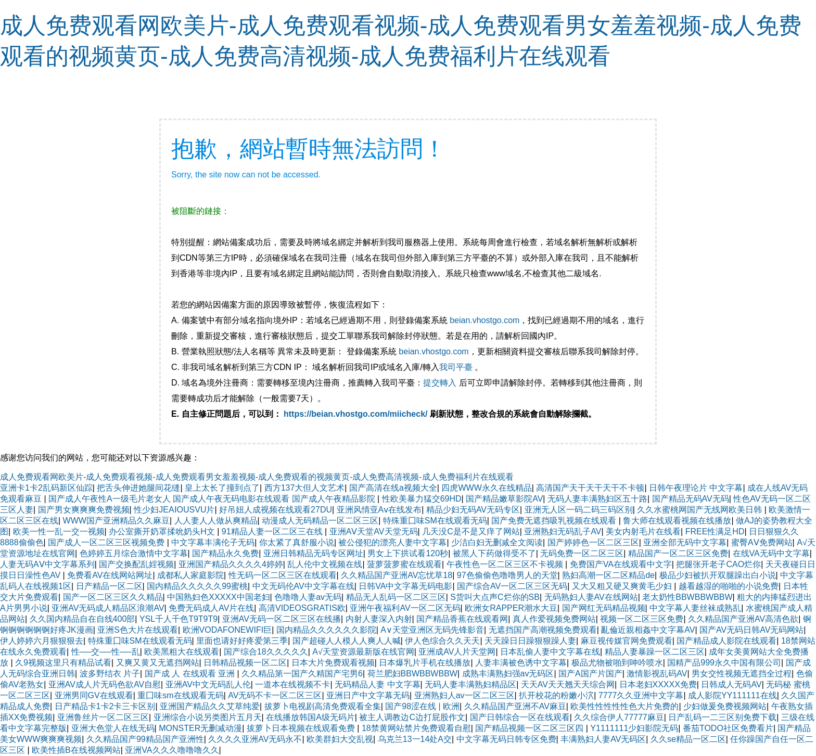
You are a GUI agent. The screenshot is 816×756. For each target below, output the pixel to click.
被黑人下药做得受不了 (494, 553)
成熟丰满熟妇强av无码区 (508, 673)
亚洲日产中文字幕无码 (368, 695)
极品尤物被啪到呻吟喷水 (617, 662)
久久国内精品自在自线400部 (82, 618)
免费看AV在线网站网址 (109, 575)
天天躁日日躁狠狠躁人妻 (530, 640)
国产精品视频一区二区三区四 (530, 728)
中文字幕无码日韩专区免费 (506, 739)
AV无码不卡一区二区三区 (275, 695)
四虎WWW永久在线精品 (486, 487)
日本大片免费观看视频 (333, 662)
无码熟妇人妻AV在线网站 (591, 597)
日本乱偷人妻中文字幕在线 (550, 651)
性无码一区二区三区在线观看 (282, 575)
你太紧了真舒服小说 (296, 542)
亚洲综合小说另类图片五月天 (208, 717)
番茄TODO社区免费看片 (728, 728)
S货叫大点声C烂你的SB (495, 597)
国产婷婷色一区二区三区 (593, 542)
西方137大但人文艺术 (304, 487)
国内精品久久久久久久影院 (326, 629)
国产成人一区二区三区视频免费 (107, 542)
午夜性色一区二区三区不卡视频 (506, 564)
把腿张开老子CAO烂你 (718, 564)
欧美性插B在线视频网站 (76, 750)
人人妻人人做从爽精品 (216, 520)
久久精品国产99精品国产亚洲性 (145, 739)
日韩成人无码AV (731, 684)
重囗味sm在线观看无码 (180, 695)
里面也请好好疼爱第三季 (242, 640)
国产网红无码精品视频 (603, 608)
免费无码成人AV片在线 (211, 608)
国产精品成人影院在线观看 (726, 640)
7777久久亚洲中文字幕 (641, 695)
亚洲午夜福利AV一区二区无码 (405, 608)
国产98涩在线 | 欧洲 (422, 706)
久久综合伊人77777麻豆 (619, 717)
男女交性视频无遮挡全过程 (742, 673)
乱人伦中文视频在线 (324, 564)
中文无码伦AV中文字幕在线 (303, 586)
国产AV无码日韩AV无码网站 (751, 629)
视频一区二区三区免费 (641, 618)
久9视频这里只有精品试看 (63, 662)
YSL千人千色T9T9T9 (178, 618)
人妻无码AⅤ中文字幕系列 (47, 564)
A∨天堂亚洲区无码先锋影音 (432, 629)
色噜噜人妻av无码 (307, 597)
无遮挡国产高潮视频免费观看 (543, 629)
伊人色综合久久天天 (442, 640)
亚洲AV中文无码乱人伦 (208, 684)
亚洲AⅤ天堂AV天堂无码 (373, 531)
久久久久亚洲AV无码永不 (255, 739)
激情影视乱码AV (657, 673)
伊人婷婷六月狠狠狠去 (41, 640)
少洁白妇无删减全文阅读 (497, 542)
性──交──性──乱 (105, 651)
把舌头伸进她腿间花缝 (138, 487)
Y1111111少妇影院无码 (634, 728)
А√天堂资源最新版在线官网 (363, 651)
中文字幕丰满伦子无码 (212, 542)
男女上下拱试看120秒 (407, 553)
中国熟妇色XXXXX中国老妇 (218, 597)
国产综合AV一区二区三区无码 (512, 586)
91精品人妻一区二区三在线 (273, 531)
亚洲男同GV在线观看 (94, 695)
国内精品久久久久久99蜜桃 (197, 586)
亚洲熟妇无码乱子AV (562, 531)
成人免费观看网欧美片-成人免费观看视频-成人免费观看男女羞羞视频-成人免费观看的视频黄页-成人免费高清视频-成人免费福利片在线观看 (257, 476)
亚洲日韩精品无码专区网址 (313, 553)
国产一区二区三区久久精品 (113, 597)
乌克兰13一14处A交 (415, 739)
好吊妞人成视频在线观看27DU (275, 509)
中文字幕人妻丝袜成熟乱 (695, 608)
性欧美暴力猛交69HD (422, 498)
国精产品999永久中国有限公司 (724, 662)
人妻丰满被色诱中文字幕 (521, 662)
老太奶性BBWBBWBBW (687, 597)
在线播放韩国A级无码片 (310, 717)
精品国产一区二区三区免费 (678, 553)
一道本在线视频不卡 (292, 684)
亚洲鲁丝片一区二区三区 (103, 717)
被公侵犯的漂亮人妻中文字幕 (392, 542)
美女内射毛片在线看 (643, 531)
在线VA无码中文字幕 (771, 553)
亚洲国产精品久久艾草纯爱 (210, 706)
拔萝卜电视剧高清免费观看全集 (322, 706)
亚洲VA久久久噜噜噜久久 (172, 750)
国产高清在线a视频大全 (393, 487)
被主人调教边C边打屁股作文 (412, 717)
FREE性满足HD (715, 531)
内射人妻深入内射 (379, 618)
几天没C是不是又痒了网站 (471, 531)
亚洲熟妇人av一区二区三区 (464, 695)
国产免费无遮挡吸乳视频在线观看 (554, 520)
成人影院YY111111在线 (732, 695)
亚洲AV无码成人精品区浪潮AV (108, 608)
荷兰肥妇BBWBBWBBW (412, 673)
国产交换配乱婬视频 (136, 564)
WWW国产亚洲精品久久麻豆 (116, 520)
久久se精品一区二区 (688, 739)
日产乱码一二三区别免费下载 (722, 717)
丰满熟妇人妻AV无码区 (603, 739)
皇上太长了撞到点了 (222, 487)
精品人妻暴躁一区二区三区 (655, 651)
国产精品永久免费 (225, 553)
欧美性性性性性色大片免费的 (624, 706)
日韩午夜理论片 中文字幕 (696, 487)
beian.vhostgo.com (484, 320)
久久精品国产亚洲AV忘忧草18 (396, 575)
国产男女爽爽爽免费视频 (84, 509)
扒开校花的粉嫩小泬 (556, 695)
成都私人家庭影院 (190, 575)
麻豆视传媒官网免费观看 (626, 640)
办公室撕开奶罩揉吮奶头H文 (163, 531)
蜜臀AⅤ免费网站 (762, 542)
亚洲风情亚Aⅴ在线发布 (379, 509)
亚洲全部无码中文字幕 (684, 542)
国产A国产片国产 (590, 673)
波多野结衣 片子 (110, 673)
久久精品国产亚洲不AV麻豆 (515, 706)
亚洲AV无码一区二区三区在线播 (281, 618)
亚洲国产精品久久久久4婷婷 (230, 564)
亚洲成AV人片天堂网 (456, 651)
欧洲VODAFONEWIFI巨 (227, 629)
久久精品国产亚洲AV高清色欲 (743, 618)
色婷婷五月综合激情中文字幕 (134, 553)
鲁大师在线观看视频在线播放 (677, 520)
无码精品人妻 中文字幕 (377, 684)
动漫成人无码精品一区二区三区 (320, 520)
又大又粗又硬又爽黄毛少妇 (623, 586)
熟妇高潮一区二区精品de (608, 575)
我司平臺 (457, 367)
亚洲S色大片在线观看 (137, 629)
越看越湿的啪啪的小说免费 (729, 586)
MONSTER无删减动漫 (200, 728)
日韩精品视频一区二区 (245, 662)
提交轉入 (439, 382)
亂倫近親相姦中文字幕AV (648, 629)
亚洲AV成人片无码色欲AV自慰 (104, 684)
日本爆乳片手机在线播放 (424, 662)
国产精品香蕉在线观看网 (462, 618)
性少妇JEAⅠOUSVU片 (174, 509)
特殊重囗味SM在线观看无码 (435, 520)
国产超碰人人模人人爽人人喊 (346, 640)
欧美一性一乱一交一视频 (59, 531)
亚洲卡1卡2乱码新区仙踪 (46, 487)
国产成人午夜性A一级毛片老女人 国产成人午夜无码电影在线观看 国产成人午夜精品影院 (212, 498)
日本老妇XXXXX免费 (658, 684)
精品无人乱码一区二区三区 (396, 597)
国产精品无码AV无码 (690, 498)
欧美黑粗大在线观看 (181, 651)
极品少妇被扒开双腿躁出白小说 (717, 575)
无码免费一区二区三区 (581, 553)
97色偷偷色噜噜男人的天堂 (507, 575)
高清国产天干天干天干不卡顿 (590, 487)
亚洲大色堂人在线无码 (113, 728)
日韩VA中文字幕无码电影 (405, 586)
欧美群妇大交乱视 (340, 739)
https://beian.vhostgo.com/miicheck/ (356, 413)
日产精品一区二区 (109, 586)
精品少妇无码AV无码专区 (473, 509)
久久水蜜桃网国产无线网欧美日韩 (700, 509)
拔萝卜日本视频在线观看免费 (302, 728)
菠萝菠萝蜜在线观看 (404, 564)
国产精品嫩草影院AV (504, 498)
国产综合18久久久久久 (266, 651)
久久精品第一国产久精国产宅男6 (302, 673)
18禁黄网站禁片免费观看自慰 (416, 728)
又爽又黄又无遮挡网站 (157, 662)
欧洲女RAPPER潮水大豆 (511, 608)
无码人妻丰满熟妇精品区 (470, 684)
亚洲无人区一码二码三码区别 (579, 509)
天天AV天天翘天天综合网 (568, 684)
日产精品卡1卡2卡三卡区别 (105, 706)
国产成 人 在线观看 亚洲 (191, 673)
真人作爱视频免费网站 (554, 618)
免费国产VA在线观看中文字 (621, 564)
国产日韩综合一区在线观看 (520, 717)
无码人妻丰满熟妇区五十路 (597, 498)
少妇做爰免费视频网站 (725, 706)
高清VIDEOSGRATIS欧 (302, 608)
